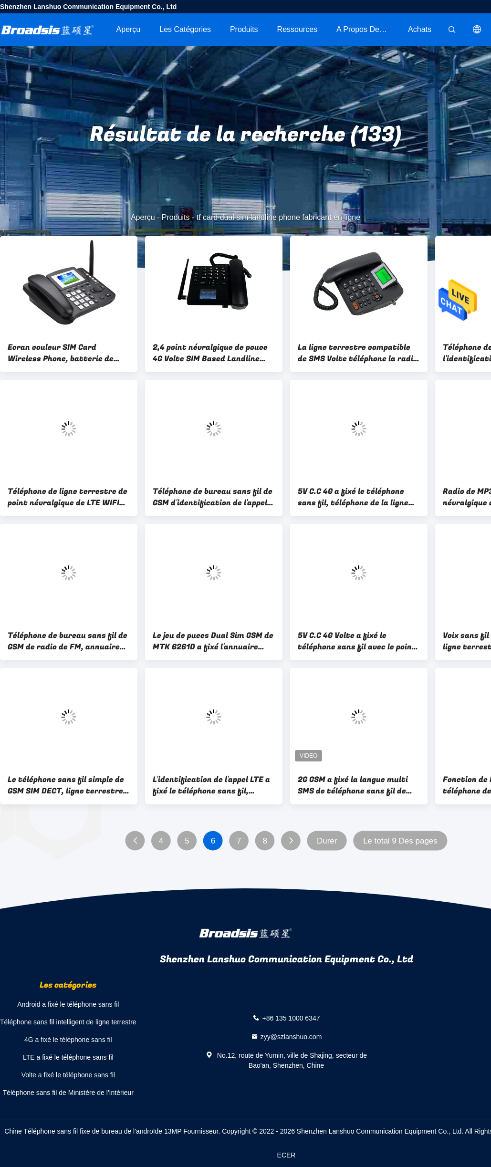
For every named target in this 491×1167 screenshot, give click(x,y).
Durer (327, 840)
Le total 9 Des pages (400, 840)
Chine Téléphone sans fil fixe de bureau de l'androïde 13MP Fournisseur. (113, 1131)
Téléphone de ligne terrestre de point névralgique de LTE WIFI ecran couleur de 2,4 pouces (67, 497)
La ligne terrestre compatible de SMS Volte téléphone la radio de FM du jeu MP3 (358, 353)
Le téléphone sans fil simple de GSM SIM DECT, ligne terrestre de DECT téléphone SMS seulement (66, 785)
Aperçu (128, 29)
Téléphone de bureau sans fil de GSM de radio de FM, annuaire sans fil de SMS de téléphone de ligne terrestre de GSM (67, 641)
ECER (286, 1155)
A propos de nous (367, 29)
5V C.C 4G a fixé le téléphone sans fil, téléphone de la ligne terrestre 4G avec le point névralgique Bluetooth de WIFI (355, 497)
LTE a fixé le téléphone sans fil (68, 1057)
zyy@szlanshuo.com (291, 1037)
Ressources (297, 29)
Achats (419, 29)
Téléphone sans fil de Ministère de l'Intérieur (68, 1092)
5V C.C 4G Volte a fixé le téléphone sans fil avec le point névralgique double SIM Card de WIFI (357, 641)
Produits (244, 29)
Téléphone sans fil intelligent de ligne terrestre (68, 1022)
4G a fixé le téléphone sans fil (68, 1039)
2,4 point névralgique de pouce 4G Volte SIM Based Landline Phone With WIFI (210, 353)
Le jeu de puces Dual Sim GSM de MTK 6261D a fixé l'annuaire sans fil (213, 641)
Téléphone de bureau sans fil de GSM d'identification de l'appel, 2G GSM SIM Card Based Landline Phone (212, 497)
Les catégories (185, 29)
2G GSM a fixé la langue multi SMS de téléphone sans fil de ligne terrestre (353, 785)
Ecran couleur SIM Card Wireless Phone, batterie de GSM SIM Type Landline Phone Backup (63, 353)
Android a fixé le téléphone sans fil (68, 1004)
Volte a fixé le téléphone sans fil (68, 1075)
